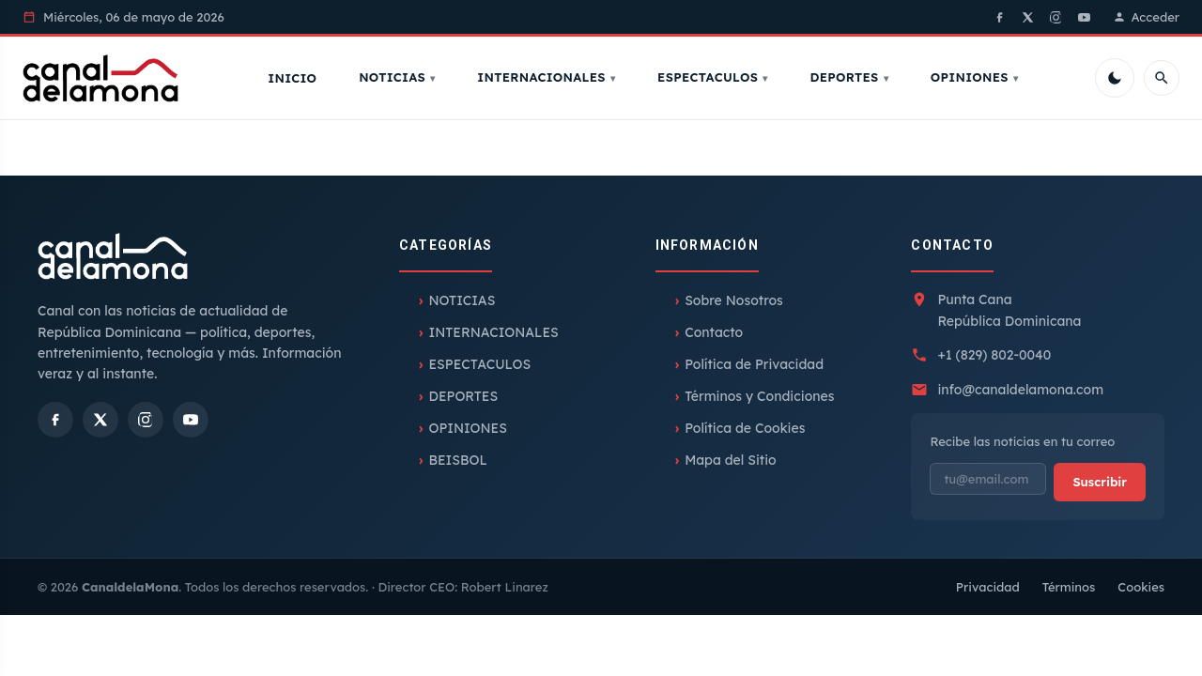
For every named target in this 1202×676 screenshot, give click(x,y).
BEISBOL (457, 463)
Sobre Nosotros (734, 304)
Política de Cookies (745, 431)
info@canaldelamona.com (1020, 392)
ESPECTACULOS (713, 78)
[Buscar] (1161, 80)
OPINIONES (974, 78)
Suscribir (1099, 484)
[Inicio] (106, 80)
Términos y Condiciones (759, 400)
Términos (1069, 589)
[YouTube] (1084, 17)
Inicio (297, 79)
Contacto (714, 336)
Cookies (1140, 589)
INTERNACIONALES (546, 78)
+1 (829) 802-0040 (994, 358)
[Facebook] (1000, 17)
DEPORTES (849, 78)
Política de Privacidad (754, 368)
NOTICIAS (397, 78)
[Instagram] (1056, 17)
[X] (1028, 17)
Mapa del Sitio (731, 463)
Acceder (1146, 16)
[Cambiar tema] (1114, 80)
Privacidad (988, 589)
